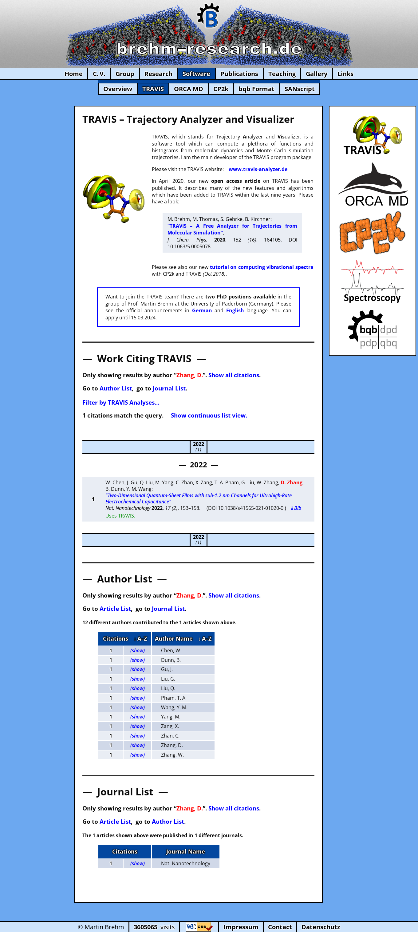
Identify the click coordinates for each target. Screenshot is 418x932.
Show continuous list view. (209, 415)
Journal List (169, 388)
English (235, 310)
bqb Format (256, 89)
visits (154, 927)
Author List (116, 388)
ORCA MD (188, 89)
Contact (280, 927)
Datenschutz (321, 927)
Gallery (316, 74)
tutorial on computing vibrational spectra (262, 267)
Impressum (240, 927)
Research (158, 74)
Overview (117, 89)
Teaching (282, 74)
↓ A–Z (140, 638)
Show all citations (233, 375)
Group (125, 74)
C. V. (99, 74)
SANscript (300, 89)
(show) (137, 650)
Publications (239, 74)
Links (345, 74)
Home (74, 74)
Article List (115, 608)
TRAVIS (153, 89)
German (202, 310)
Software (196, 74)
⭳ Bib (296, 508)
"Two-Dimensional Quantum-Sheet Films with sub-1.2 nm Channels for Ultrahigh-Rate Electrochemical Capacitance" (198, 498)
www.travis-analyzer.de (258, 169)
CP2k (220, 89)
